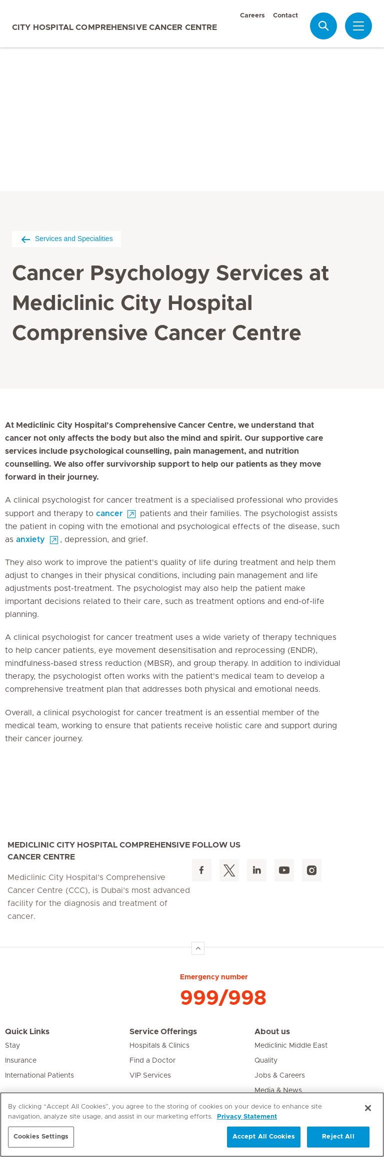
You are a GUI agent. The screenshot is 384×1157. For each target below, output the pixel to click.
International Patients (39, 1075)
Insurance (20, 1060)
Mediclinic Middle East (291, 1045)
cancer (109, 514)
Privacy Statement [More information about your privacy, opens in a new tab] (247, 1117)
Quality (266, 1060)
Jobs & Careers (279, 1075)
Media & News (278, 1090)
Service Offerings (163, 1032)
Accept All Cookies (263, 1137)
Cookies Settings (41, 1137)
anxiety (30, 540)
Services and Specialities (66, 239)
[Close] (368, 1108)
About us (272, 1032)
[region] (192, 1124)
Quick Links (27, 1032)
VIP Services (150, 1075)
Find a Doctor (153, 1060)
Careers (252, 15)
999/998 (223, 998)
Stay (12, 1045)
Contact (285, 15)
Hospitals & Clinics (160, 1045)
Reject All (338, 1137)
